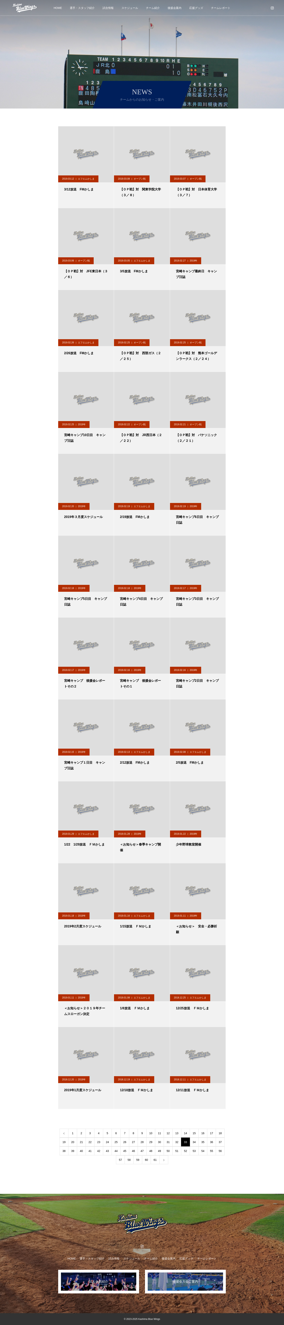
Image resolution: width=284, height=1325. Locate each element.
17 (211, 1133)
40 (81, 1151)
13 (176, 1133)
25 (116, 1142)
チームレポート (220, 7)
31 (168, 1142)
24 (107, 1142)
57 (120, 1159)
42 (98, 1151)
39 (72, 1151)
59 (137, 1159)
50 (168, 1151)
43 (107, 1151)
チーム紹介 (153, 7)
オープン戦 (140, 178)
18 (220, 1133)
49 (159, 1151)
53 (194, 1151)
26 (124, 1142)
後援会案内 (174, 7)
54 (203, 1151)
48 (150, 1151)
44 (116, 1151)
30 (159, 1142)
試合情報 (108, 7)
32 (176, 1142)
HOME (58, 7)
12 (168, 1133)
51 (176, 1151)
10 (150, 1133)
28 (142, 1142)
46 (133, 1151)
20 (72, 1142)
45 (124, 1151)
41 (90, 1151)
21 (81, 1142)
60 (146, 1159)
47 (142, 1151)
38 (64, 1151)
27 (133, 1142)
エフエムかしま (86, 178)
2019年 (193, 260)
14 (185, 1133)
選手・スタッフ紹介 (82, 7)
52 (185, 1151)
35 (203, 1142)
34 (194, 1142)
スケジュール (129, 7)
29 (150, 1142)
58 (129, 1159)
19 (64, 1142)
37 (220, 1142)
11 (159, 1133)
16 (203, 1133)
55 (211, 1151)
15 (194, 1133)
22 (90, 1142)
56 (220, 1151)
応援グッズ (196, 7)
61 (155, 1159)
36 (211, 1142)
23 (98, 1142)
